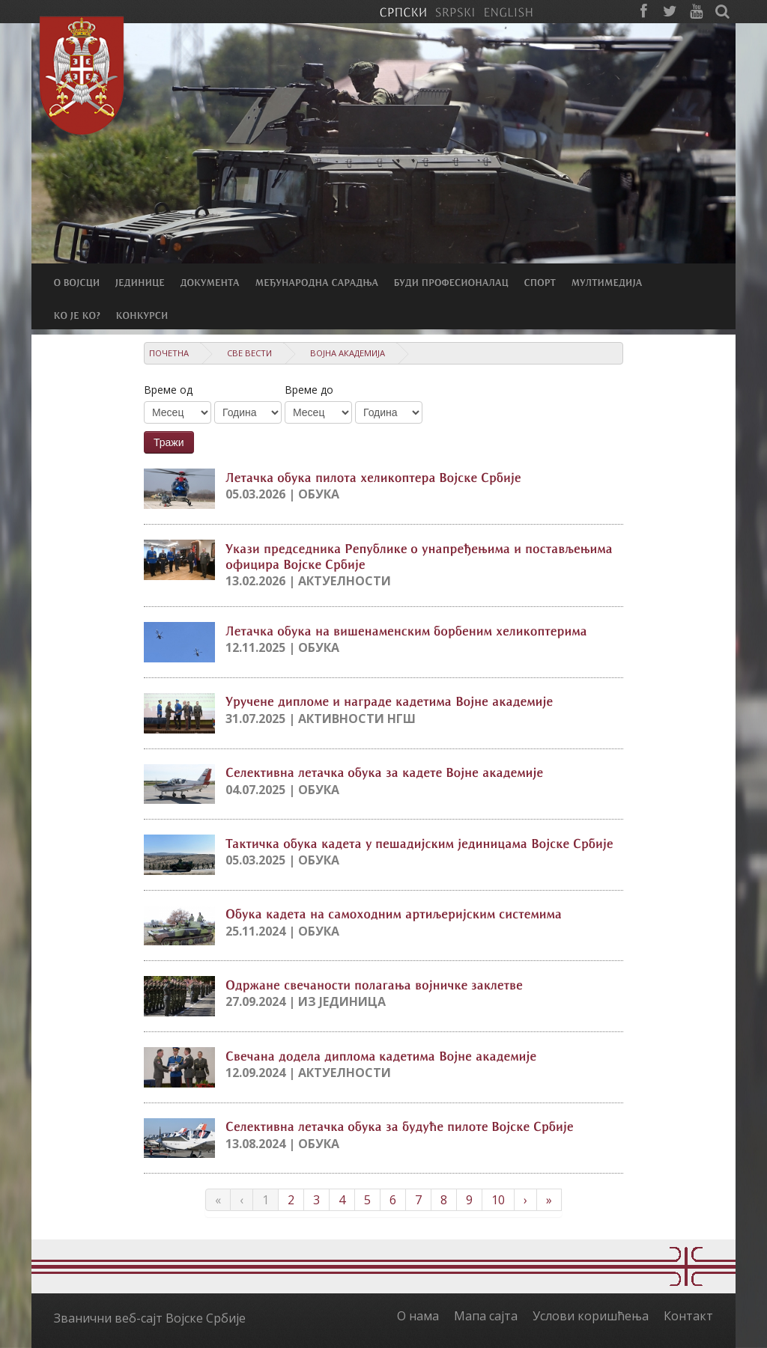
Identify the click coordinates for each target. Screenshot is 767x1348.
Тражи (169, 442)
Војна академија (347, 353)
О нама (418, 1316)
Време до (309, 389)
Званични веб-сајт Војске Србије (150, 1318)
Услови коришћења (591, 1316)
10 (498, 1200)
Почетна (169, 353)
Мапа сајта (486, 1316)
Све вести (249, 353)
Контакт (688, 1316)
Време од (168, 389)
